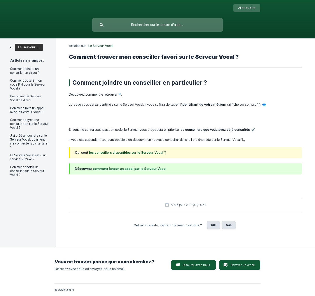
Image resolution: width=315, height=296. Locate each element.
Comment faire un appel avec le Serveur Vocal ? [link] (27, 110)
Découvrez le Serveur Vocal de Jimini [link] (25, 98)
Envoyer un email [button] (243, 265)
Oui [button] (213, 225)
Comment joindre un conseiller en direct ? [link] (25, 70)
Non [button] (229, 225)
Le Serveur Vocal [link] (100, 46)
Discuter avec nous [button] (196, 265)
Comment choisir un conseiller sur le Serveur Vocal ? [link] (27, 171)
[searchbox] (157, 25)
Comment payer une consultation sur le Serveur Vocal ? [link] (29, 123)
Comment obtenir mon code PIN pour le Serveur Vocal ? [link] (28, 84)
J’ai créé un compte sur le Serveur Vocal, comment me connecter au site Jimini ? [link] (29, 141)
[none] (246, 8)
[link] (26, 47)
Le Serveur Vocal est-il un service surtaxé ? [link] (28, 157)
